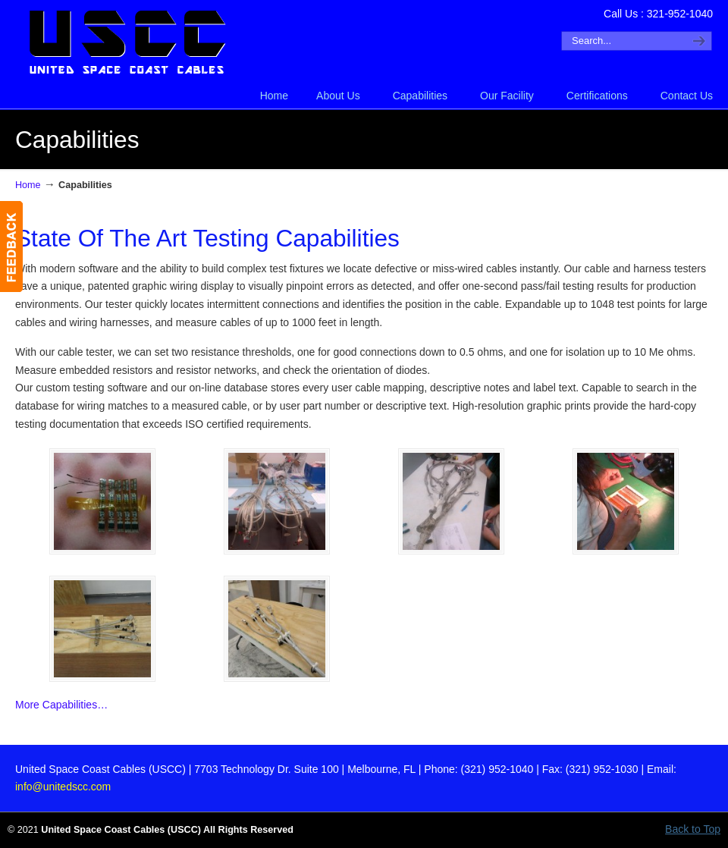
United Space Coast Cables (129, 42)
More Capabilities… (61, 705)
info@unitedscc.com (63, 786)
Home (28, 185)
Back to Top (692, 829)
